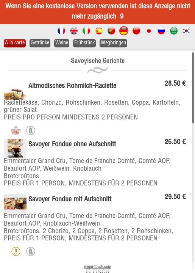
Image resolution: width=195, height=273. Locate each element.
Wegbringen (113, 43)
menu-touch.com (97, 267)
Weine (61, 43)
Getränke (40, 43)
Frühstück (84, 43)
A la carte (15, 43)
